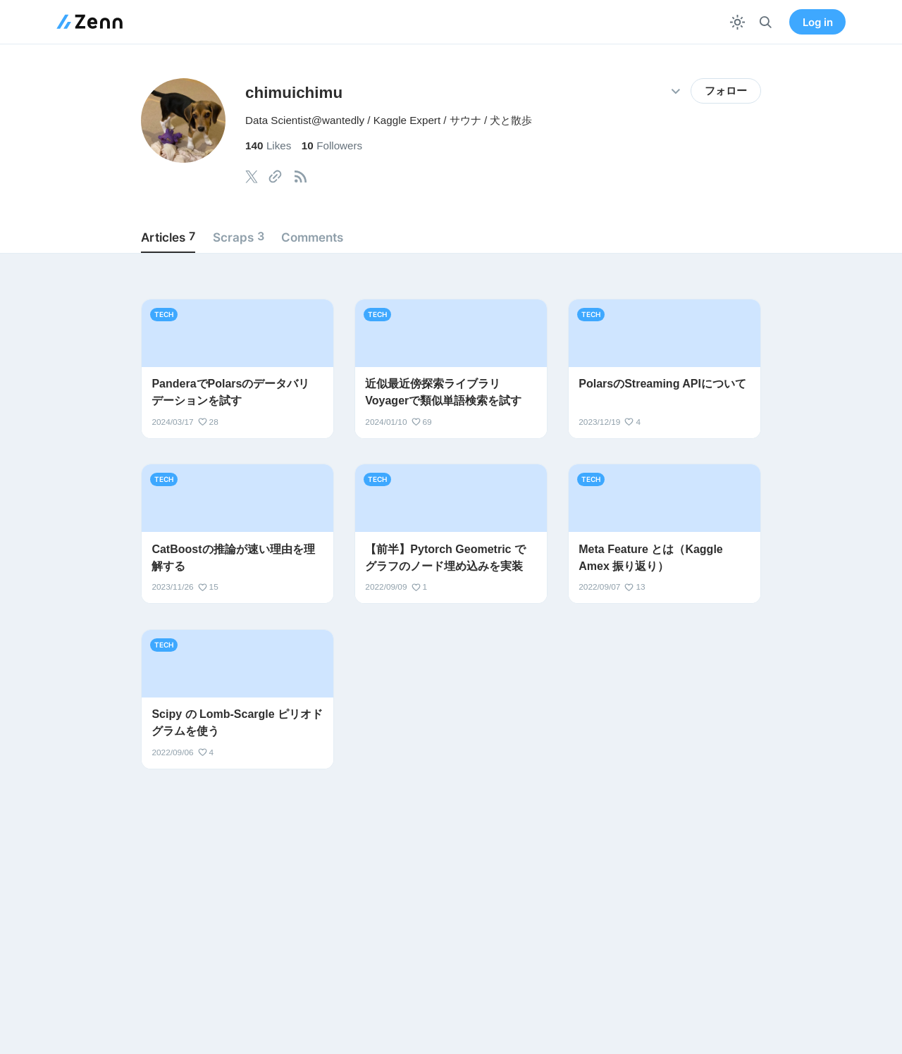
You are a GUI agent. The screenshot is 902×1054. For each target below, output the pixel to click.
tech (163, 314)
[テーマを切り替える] (737, 22)
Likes (268, 145)
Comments (312, 237)
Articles (168, 237)
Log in (818, 22)
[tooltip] (251, 176)
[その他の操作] (675, 91)
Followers (332, 145)
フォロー (726, 91)
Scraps (238, 237)
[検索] (766, 22)
